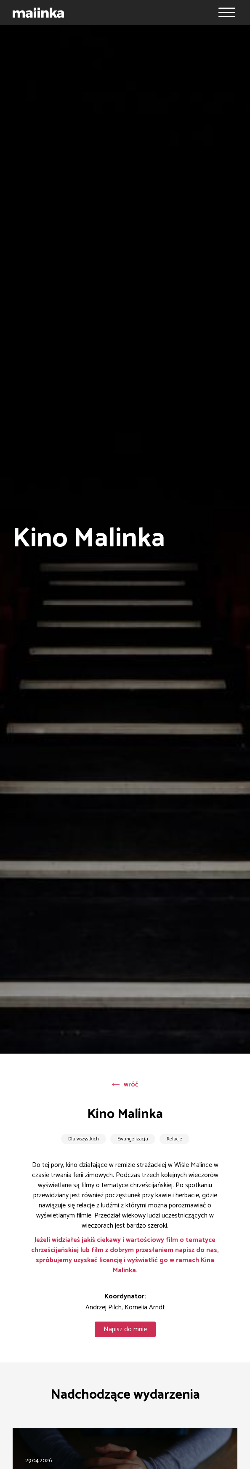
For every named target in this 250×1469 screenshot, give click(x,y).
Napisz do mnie (125, 1329)
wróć (125, 1084)
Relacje (174, 1139)
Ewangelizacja (132, 1139)
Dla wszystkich (83, 1139)
